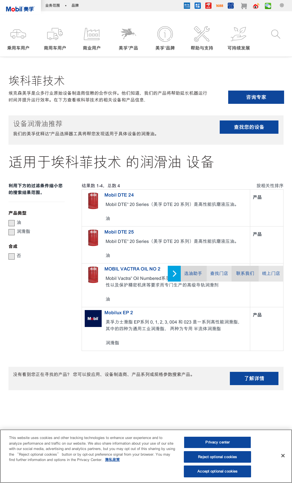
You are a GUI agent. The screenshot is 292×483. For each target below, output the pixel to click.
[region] (146, 456)
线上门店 (271, 273)
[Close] (283, 455)
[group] (33, 222)
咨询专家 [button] (256, 97)
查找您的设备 (249, 127)
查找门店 (219, 273)
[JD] (208, 6)
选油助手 (193, 273)
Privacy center (217, 442)
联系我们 (245, 273)
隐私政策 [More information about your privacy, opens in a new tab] (112, 460)
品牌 (75, 5)
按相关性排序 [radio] (270, 185)
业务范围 (52, 5)
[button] (18, 38)
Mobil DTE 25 (119, 231)
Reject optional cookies (217, 457)
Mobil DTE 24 (119, 194)
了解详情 (254, 378)
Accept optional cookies (217, 471)
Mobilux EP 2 (118, 312)
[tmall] (197, 6)
